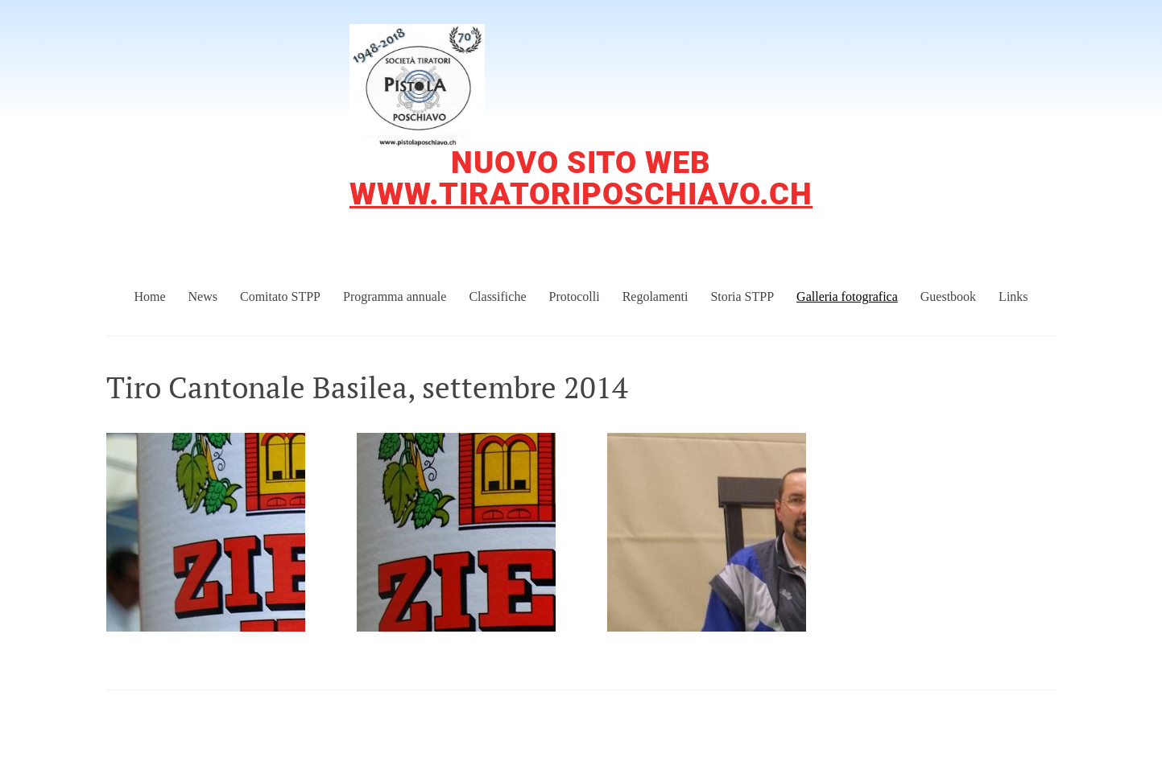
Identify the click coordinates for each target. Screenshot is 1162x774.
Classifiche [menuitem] (497, 296)
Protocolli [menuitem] (574, 296)
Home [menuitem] (149, 296)
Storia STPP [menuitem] (742, 296)
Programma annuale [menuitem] (394, 296)
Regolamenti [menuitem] (655, 296)
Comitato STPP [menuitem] (280, 296)
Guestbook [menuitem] (948, 296)
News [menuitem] (202, 296)
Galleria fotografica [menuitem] (847, 296)
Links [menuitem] (1013, 296)
